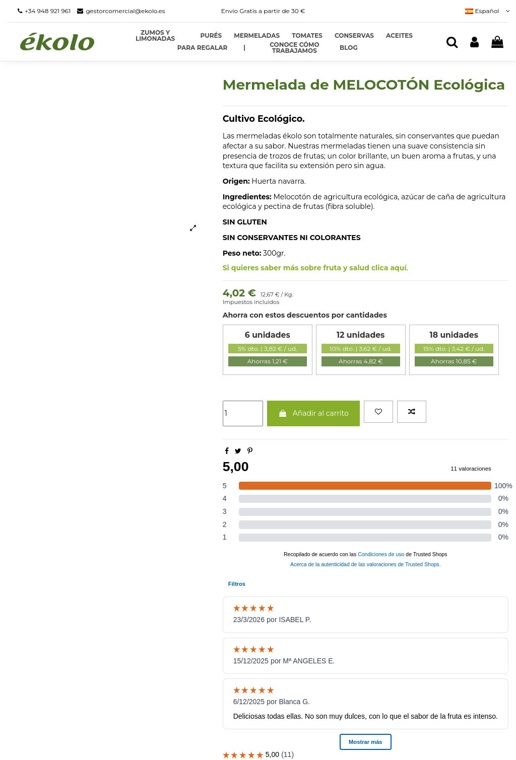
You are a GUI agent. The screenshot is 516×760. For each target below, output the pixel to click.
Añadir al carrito (313, 413)
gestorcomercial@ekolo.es (125, 11)
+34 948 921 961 (48, 11)
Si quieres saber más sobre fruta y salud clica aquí (315, 267)
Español (486, 11)
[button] (244, 48)
